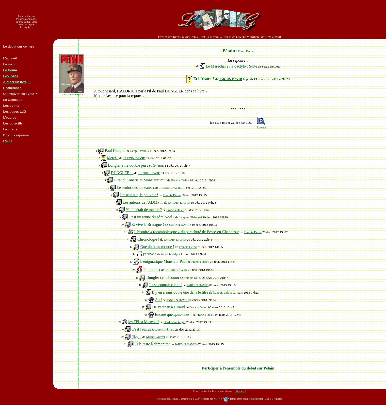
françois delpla (170, 254)
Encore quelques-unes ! (173, 314)
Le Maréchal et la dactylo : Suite (231, 66)
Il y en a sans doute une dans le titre (180, 292)
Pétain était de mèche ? (144, 210)
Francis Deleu (180, 180)
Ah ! (158, 300)
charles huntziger (174, 322)
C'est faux (139, 329)
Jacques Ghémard (190, 217)
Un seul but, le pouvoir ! (139, 195)
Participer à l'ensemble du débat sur (238, 368)
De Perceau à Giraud (168, 307)
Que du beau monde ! (157, 247)
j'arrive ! (149, 254)
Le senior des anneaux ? (136, 187)
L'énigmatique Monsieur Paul (163, 261)
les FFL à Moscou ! (143, 322)
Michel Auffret (155, 337)
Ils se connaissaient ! (165, 285)
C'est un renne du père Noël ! (152, 217)
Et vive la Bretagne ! (147, 224)
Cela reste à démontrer (152, 344)
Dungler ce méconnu (162, 277)
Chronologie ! (148, 239)
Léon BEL (157, 165)
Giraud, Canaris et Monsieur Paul (140, 180)
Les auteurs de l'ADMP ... (143, 202)
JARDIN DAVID (230, 79)
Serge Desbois (139, 151)
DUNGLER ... (122, 173)
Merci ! (113, 158)
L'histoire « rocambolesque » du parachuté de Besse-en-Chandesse (186, 232)
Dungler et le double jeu (127, 165)
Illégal (136, 337)
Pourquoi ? (152, 269)
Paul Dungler (115, 150)
